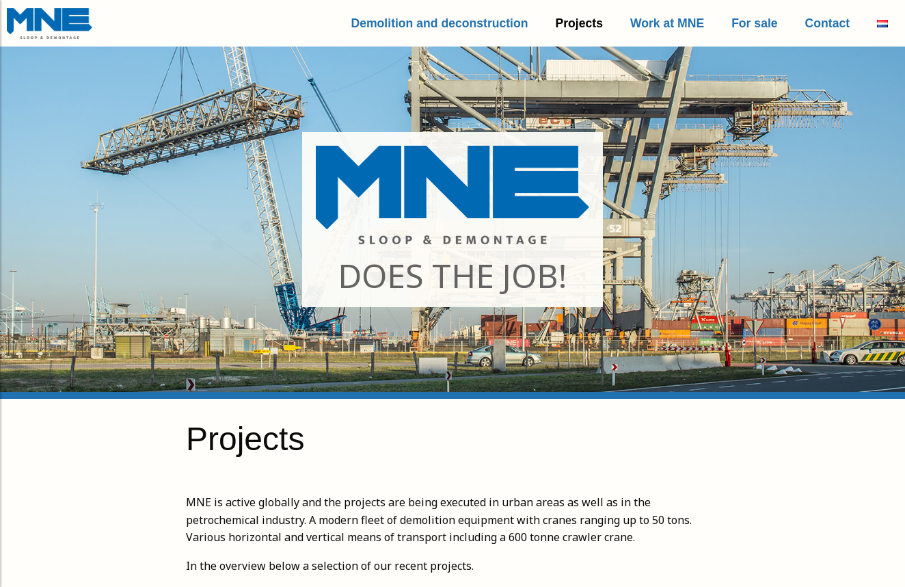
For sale (754, 23)
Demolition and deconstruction (439, 23)
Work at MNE (667, 23)
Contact (827, 23)
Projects (579, 23)
